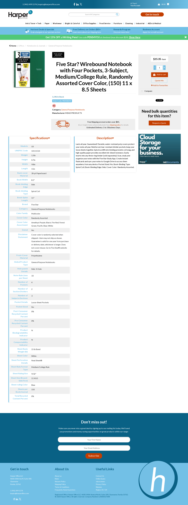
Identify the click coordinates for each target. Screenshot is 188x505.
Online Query (100, 479)
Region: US (100, 490)
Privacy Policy (101, 484)
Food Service (104, 23)
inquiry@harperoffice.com (49, 4)
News (57, 479)
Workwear (57, 23)
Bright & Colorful (72, 23)
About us (58, 476)
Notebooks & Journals (36, 46)
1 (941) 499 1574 (30, 4)
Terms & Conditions (62, 487)
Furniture (118, 23)
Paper (47, 23)
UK (106, 490)
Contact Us (100, 476)
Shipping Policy (60, 484)
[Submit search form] (117, 14)
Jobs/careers (100, 481)
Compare (146, 91)
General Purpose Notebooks (60, 46)
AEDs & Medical (154, 23)
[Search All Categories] (93, 14)
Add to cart (159, 74)
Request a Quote (159, 123)
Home (12, 46)
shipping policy (115, 125)
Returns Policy (60, 481)
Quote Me (159, 80)
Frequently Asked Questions (65, 490)
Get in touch (152, 14)
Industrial (140, 23)
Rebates (99, 487)
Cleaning (129, 23)
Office (21, 46)
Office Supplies (89, 23)
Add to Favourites (159, 85)
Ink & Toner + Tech (33, 23)
